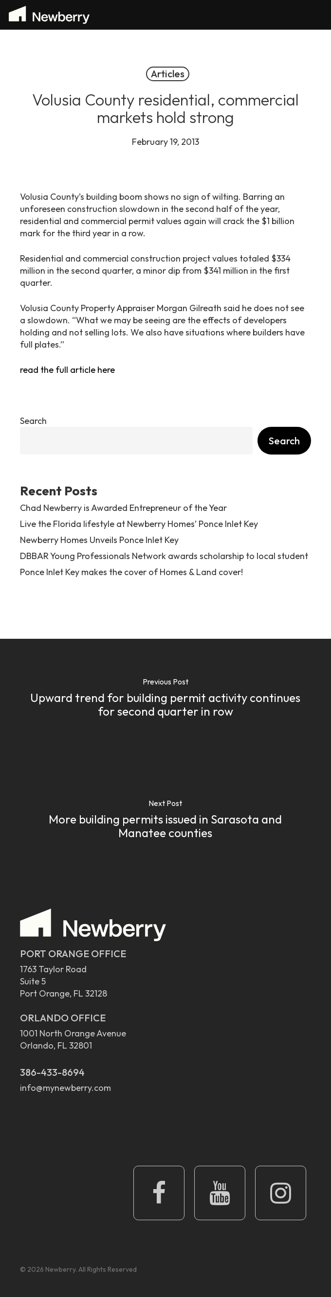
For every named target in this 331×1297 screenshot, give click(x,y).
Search (33, 420)
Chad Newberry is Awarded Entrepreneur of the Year (123, 507)
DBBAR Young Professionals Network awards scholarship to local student (164, 555)
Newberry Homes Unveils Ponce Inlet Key (99, 539)
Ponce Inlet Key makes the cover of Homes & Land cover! (131, 572)
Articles (167, 74)
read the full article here (67, 369)
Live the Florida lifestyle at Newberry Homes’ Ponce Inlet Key (139, 523)
